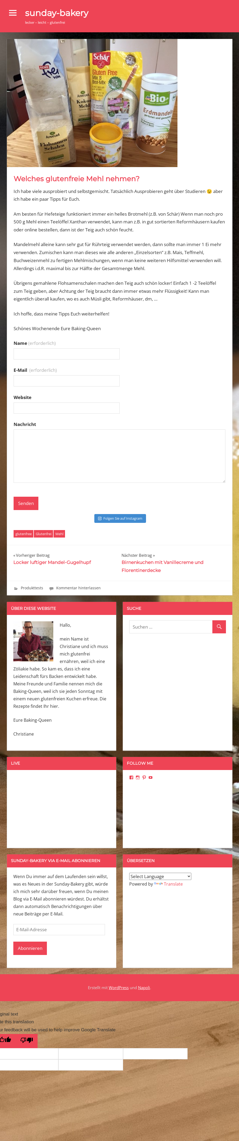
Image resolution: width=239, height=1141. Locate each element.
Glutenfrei (43, 533)
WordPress (119, 987)
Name (35, 343)
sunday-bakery (56, 13)
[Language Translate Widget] (160, 876)
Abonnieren (30, 948)
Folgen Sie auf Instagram (120, 518)
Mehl (59, 533)
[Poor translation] (27, 1041)
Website (22, 397)
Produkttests (32, 587)
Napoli (144, 987)
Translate (168, 884)
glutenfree (23, 533)
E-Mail (35, 370)
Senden (26, 503)
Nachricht (25, 424)
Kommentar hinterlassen (78, 587)
